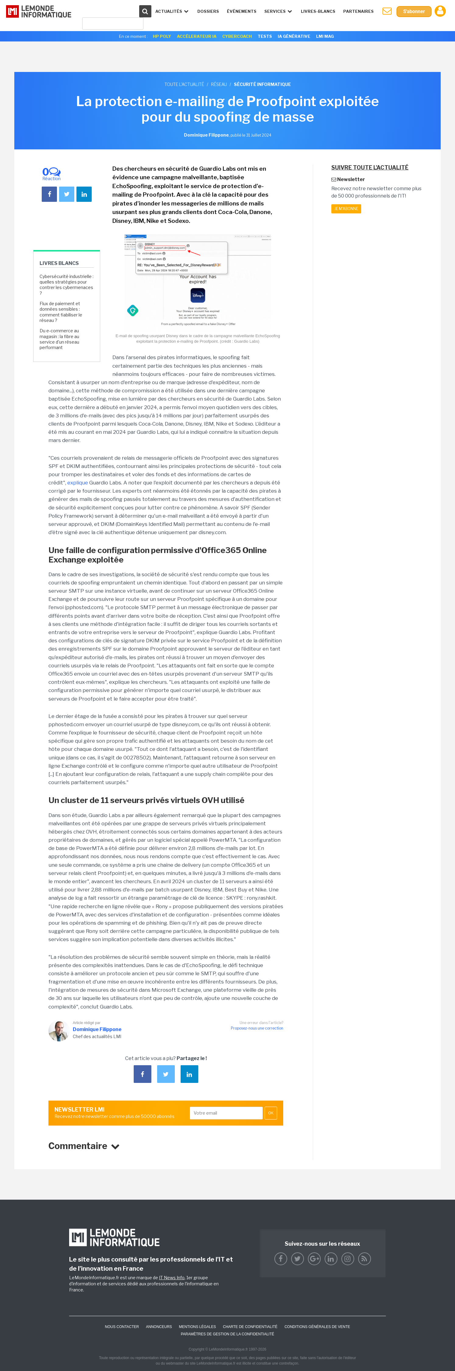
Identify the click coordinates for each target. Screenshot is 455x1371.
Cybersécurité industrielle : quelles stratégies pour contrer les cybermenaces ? (66, 285)
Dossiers (208, 11)
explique (77, 483)
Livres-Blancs (318, 11)
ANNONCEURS (159, 1327)
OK (270, 1113)
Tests (265, 36)
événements (241, 11)
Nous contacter (122, 1327)
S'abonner (414, 11)
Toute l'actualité (184, 84)
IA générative (294, 36)
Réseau (219, 84)
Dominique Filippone (97, 1029)
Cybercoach (237, 36)
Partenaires (358, 11)
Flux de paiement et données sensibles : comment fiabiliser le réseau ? (61, 312)
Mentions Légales (197, 1327)
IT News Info (172, 1277)
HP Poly (162, 36)
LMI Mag (325, 36)
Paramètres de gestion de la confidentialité (227, 1334)
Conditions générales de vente (317, 1327)
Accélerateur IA (197, 36)
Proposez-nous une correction (257, 1028)
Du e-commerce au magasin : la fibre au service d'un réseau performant (59, 339)
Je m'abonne (346, 208)
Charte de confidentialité (250, 1327)
